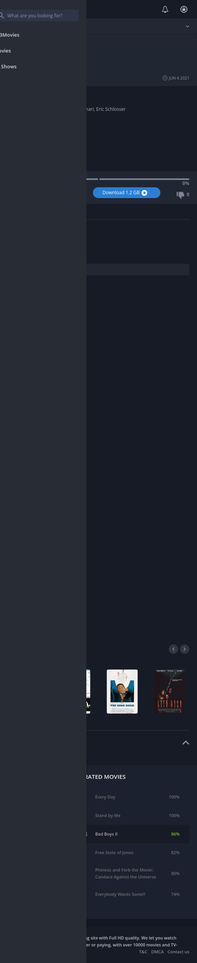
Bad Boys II (106, 834)
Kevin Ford (50, 109)
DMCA (157, 952)
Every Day (105, 797)
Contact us (178, 952)
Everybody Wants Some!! (120, 894)
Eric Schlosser (111, 109)
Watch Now (51, 192)
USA (43, 102)
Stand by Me (108, 815)
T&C (143, 952)
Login (183, 9)
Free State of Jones (114, 852)
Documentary (53, 95)
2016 (44, 123)
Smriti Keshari (79, 109)
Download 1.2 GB (126, 192)
